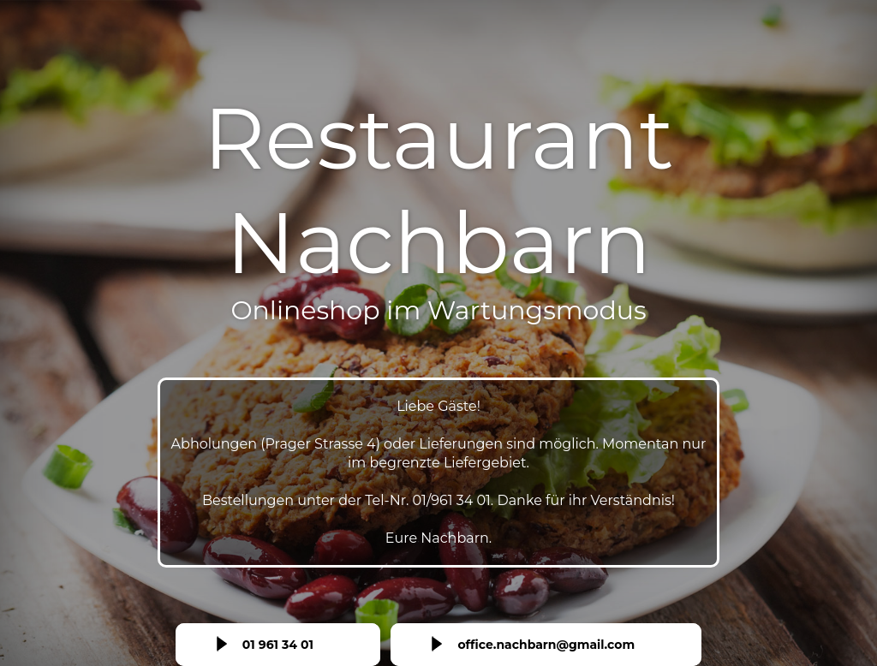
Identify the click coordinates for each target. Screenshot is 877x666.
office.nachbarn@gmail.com (546, 644)
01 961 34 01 (277, 644)
